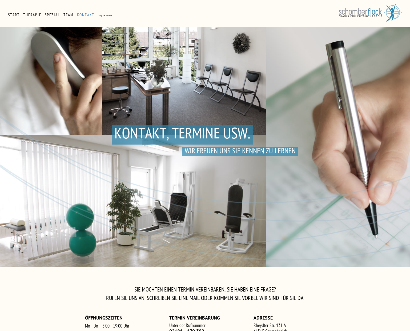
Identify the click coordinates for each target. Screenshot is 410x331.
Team (68, 15)
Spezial (52, 15)
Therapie (32, 15)
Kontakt (85, 15)
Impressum (105, 15)
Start (14, 15)
